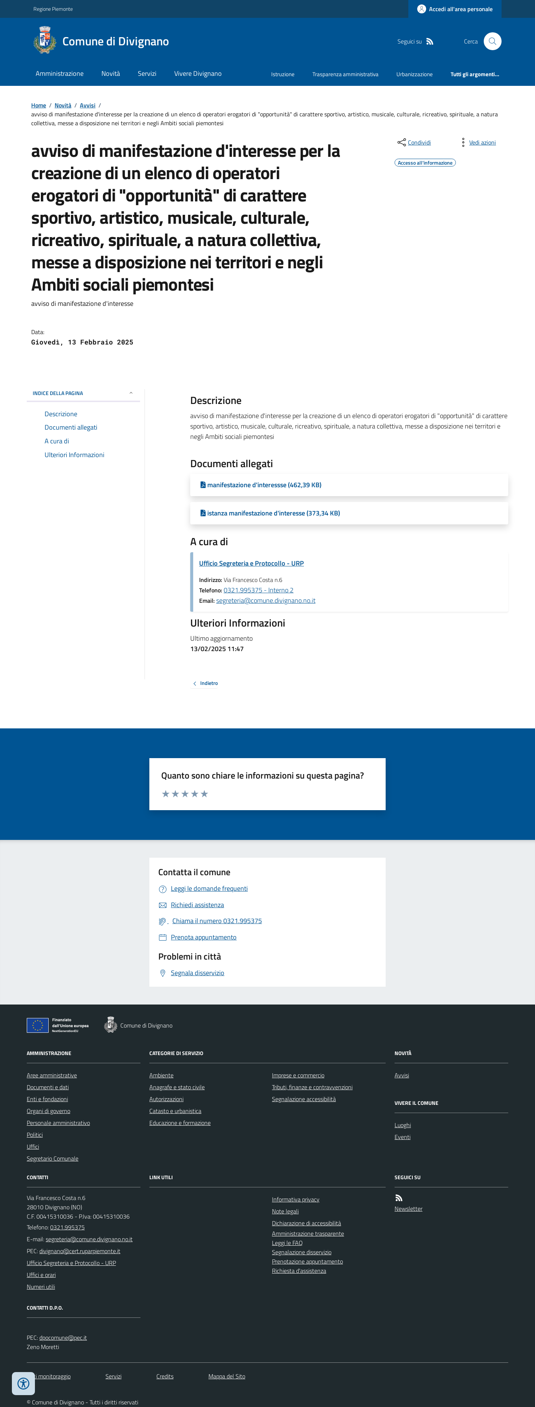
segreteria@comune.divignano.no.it (265, 600)
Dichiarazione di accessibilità (306, 1223)
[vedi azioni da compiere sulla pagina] (476, 142)
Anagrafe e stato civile (177, 1087)
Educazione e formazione (180, 1122)
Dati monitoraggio (49, 1376)
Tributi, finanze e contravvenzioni (312, 1087)
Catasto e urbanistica (175, 1110)
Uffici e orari (41, 1274)
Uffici (33, 1146)
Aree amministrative (52, 1075)
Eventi (403, 1136)
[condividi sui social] (413, 142)
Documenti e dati (48, 1087)
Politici (35, 1134)
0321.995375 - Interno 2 (259, 590)
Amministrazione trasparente (308, 1233)
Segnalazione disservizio (301, 1252)
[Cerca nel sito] (490, 41)
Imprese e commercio (298, 1075)
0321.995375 (67, 1227)
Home (38, 105)
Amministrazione (60, 73)
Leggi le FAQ (287, 1242)
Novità (110, 73)
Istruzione (283, 74)
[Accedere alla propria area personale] (455, 9)
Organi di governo (48, 1110)
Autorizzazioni (166, 1098)
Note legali (285, 1211)
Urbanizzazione (414, 74)
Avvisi (87, 105)
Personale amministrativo (58, 1122)
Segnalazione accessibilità (304, 1098)
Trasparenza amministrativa (345, 74)
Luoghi (403, 1124)
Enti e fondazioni (47, 1098)
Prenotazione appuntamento (307, 1261)
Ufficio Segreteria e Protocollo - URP (251, 563)
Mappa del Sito (226, 1376)
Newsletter (408, 1208)
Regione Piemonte (53, 9)
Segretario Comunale (52, 1158)
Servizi (147, 73)
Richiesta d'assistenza (299, 1270)
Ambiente (161, 1075)
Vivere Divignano (198, 73)
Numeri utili (41, 1286)
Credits (165, 1376)
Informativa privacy (296, 1199)
